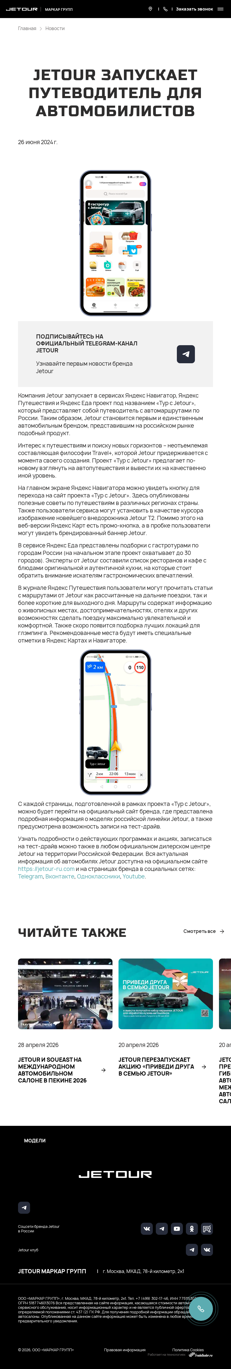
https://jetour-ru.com (46, 869)
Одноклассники (98, 876)
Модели (35, 1141)
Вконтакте (59, 876)
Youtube (134, 876)
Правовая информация (125, 1350)
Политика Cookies (188, 1350)
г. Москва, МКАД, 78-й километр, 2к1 (143, 1271)
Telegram (30, 876)
